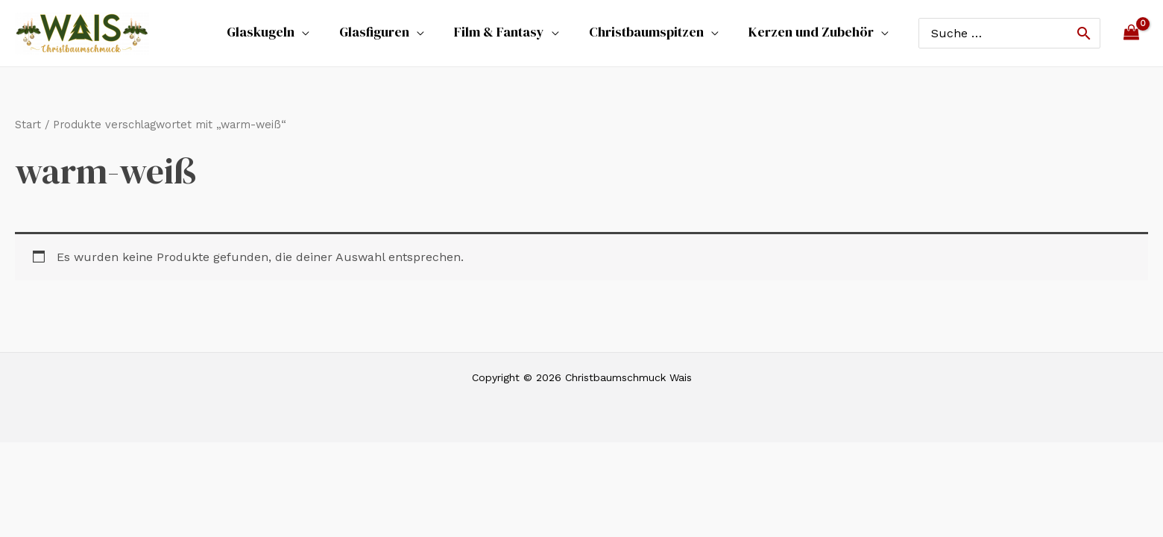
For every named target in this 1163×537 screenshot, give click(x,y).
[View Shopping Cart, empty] (1131, 33)
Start (28, 124)
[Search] (1084, 33)
